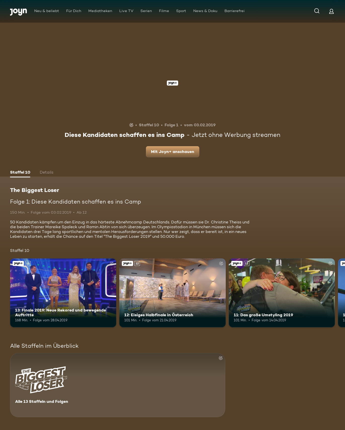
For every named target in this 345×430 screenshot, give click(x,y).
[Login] (331, 11)
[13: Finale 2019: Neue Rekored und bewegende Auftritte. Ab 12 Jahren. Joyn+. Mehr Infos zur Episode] (63, 293)
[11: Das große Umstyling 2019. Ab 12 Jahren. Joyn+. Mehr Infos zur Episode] (282, 293)
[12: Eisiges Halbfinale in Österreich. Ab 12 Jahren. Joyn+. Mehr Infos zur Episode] (172, 293)
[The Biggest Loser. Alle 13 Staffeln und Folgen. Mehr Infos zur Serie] (117, 385)
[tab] (20, 172)
